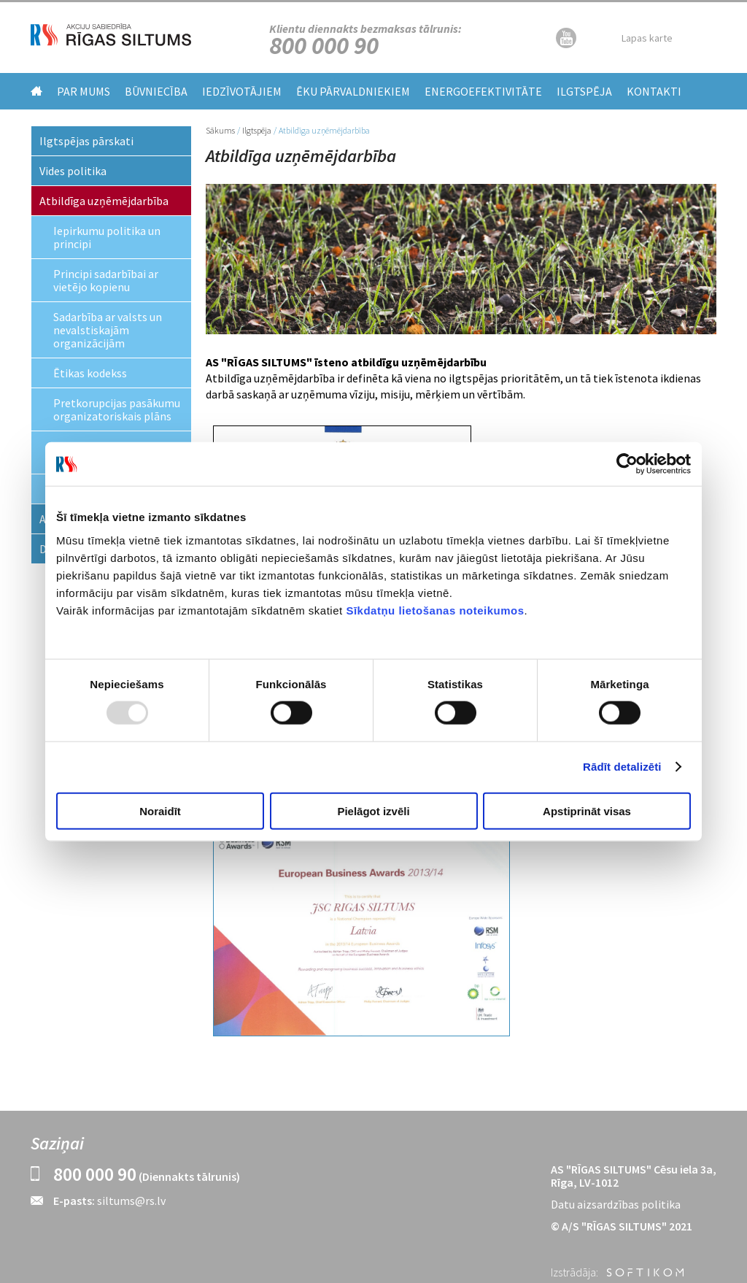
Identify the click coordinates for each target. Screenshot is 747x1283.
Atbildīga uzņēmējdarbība (104, 200)
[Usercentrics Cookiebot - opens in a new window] (627, 464)
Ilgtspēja (584, 91)
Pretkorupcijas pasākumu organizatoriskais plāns (116, 409)
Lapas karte (647, 38)
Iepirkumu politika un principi (106, 237)
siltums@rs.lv (131, 1200)
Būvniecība (156, 91)
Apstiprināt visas (587, 810)
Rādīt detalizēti (622, 766)
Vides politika (73, 170)
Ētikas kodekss (90, 373)
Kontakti (654, 91)
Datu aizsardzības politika (616, 1204)
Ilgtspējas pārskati (86, 141)
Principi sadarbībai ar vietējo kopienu (105, 280)
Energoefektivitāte (483, 91)
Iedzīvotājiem (242, 91)
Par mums (83, 91)
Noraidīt (160, 810)
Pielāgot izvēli (373, 810)
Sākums (220, 130)
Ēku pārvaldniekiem (353, 91)
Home (36, 91)
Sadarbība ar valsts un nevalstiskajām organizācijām (107, 329)
